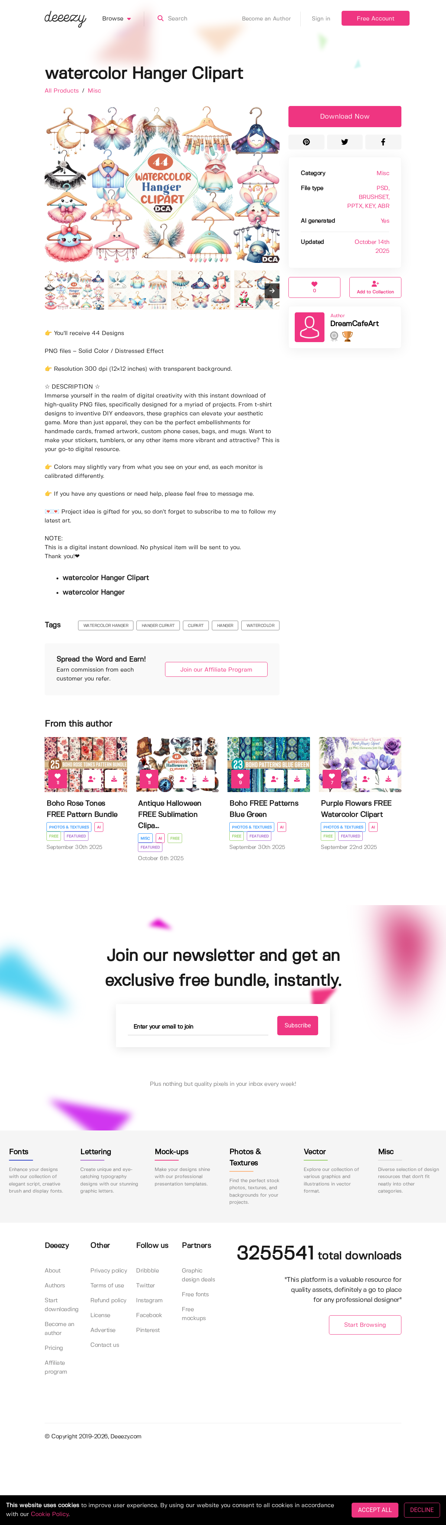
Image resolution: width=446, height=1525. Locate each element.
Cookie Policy (49, 1514)
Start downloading (62, 1305)
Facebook (149, 1315)
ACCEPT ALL (375, 1509)
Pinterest (148, 1330)
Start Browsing (365, 1325)
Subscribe (298, 1025)
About (53, 1271)
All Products (63, 91)
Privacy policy (108, 1271)
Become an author (59, 1329)
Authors (55, 1285)
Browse (123, 19)
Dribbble (147, 1271)
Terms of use (107, 1285)
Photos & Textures (69, 827)
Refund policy (108, 1300)
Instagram (149, 1300)
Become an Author (271, 19)
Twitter (145, 1285)
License (100, 1315)
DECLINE (422, 1509)
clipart (196, 626)
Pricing (54, 1348)
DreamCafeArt (354, 324)
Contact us (104, 1345)
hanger (225, 626)
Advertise (103, 1330)
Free (53, 836)
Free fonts (195, 1294)
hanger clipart (158, 626)
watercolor (260, 626)
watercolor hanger (106, 626)
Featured (76, 836)
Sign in (321, 19)
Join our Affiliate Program (216, 670)
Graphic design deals (198, 1275)
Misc (94, 91)
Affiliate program (56, 1367)
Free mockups (194, 1314)
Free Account (375, 19)
